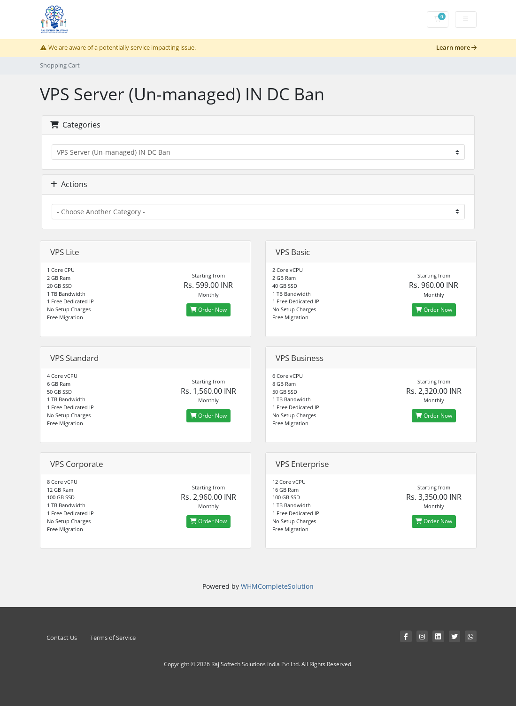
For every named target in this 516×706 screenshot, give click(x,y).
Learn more (456, 48)
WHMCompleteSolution (277, 586)
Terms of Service (113, 638)
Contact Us (61, 638)
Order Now (208, 310)
